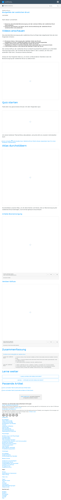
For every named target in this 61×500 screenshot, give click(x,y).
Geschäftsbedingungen (8, 485)
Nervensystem (6, 438)
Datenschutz (5, 487)
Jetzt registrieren (25, 396)
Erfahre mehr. (18, 407)
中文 (3, 498)
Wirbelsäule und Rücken (9, 423)
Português (5, 494)
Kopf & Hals (5, 427)
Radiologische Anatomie (9, 431)
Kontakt (4, 483)
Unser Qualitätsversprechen (10, 405)
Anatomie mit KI (6, 467)
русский (4, 496)
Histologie (5, 451)
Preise (4, 472)
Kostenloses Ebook (7, 462)
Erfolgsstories (6, 466)
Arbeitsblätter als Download (10, 463)
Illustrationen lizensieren (9, 473)
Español (4, 493)
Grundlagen (5, 419)
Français (4, 495)
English (4, 491)
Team (3, 479)
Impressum (5, 484)
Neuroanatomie (6, 428)
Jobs (3, 481)
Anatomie (5, 417)
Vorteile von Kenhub (8, 464)
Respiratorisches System (9, 443)
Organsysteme (6, 454)
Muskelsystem (6, 437)
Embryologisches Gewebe (9, 456)
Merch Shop (5, 474)
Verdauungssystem (7, 444)
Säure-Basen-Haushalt (8, 447)
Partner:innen (6, 480)
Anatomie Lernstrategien (9, 460)
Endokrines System (7, 442)
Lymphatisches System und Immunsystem (14, 441)
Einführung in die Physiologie (10, 436)
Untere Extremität (7, 422)
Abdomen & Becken (7, 426)
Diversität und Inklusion (9, 409)
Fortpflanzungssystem (8, 448)
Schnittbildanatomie (8, 430)
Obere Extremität (7, 421)
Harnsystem (5, 446)
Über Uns (5, 476)
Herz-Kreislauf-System (8, 439)
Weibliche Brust (6, 10)
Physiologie (5, 433)
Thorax (4, 424)
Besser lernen (6, 458)
